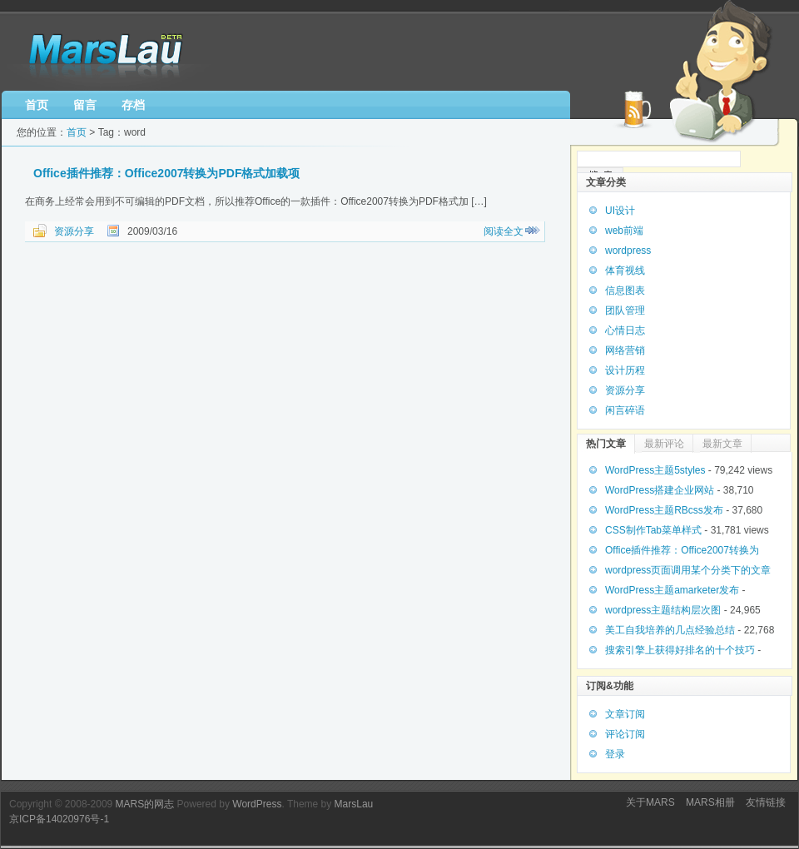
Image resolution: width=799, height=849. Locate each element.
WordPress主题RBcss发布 (664, 510)
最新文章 (722, 443)
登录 (615, 754)
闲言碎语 (625, 410)
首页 (36, 105)
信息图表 (625, 290)
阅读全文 (504, 231)
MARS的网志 (145, 804)
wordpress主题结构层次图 (663, 610)
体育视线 (625, 270)
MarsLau (354, 804)
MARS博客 (109, 52)
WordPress (256, 804)
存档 (133, 105)
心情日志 (625, 330)
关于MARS (650, 802)
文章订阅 (625, 714)
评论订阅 (625, 734)
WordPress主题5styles (655, 470)
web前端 (624, 230)
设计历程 (625, 370)
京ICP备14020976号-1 (59, 819)
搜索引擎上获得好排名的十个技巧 (680, 650)
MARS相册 (710, 802)
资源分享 (74, 231)
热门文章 (606, 443)
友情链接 (766, 802)
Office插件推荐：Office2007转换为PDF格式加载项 (166, 173)
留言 (85, 105)
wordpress (628, 250)
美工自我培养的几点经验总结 (670, 630)
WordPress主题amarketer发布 (672, 590)
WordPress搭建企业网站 (659, 490)
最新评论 (664, 443)
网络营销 (625, 350)
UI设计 (620, 210)
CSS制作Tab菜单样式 (653, 530)
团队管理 (625, 310)
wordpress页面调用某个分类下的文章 (688, 570)
